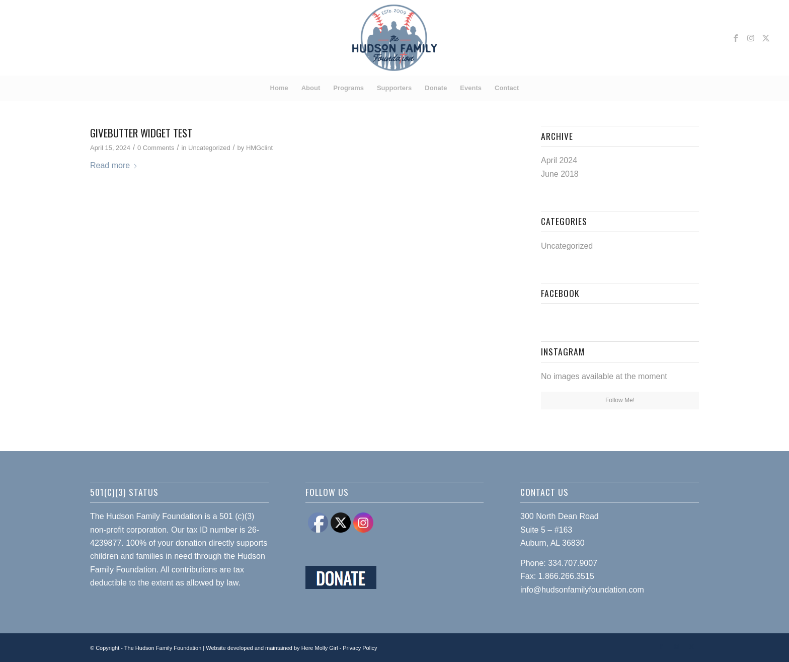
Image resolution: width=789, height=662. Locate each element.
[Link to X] (765, 37)
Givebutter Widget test (141, 132)
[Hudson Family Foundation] (395, 38)
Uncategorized (209, 148)
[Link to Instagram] (750, 37)
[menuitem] (279, 88)
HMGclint (259, 148)
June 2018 (560, 174)
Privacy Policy (360, 648)
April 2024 (559, 160)
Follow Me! (620, 400)
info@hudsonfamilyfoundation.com (582, 589)
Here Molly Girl (319, 648)
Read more (114, 165)
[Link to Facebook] (735, 37)
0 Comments (155, 148)
